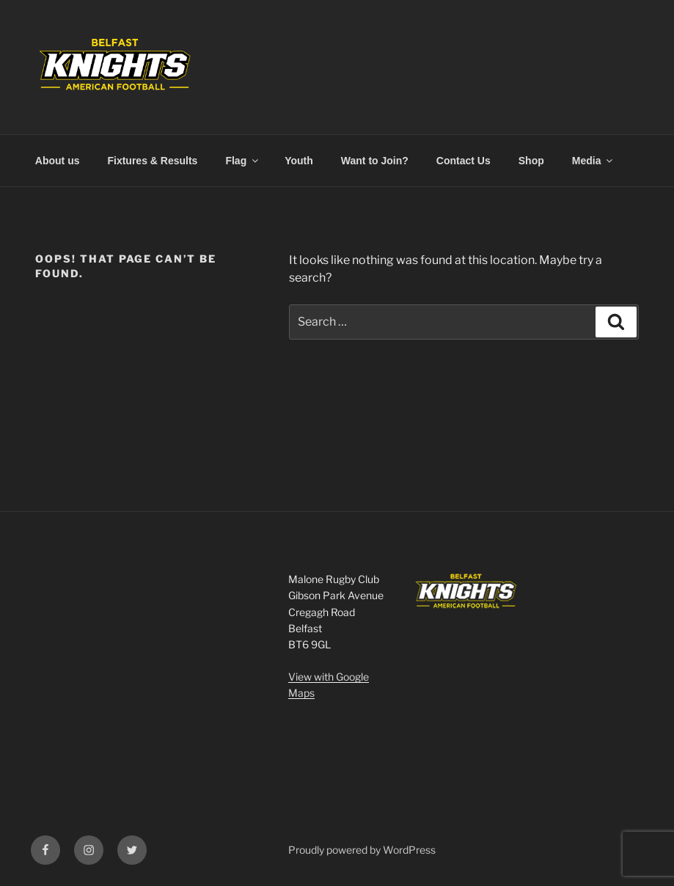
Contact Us (463, 160)
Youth (299, 160)
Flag (242, 160)
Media (593, 160)
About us (57, 160)
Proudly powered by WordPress (362, 849)
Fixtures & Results (152, 160)
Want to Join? (375, 160)
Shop (531, 160)
